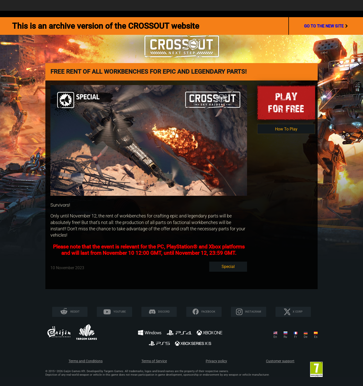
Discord (164, 311)
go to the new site (326, 26)
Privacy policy (216, 361)
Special (228, 266)
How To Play (286, 129)
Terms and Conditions (86, 361)
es (315, 337)
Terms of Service (154, 361)
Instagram (253, 311)
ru (285, 337)
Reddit (75, 311)
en (275, 337)
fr (295, 337)
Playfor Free (286, 103)
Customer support (280, 361)
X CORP (297, 311)
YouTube (119, 311)
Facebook (208, 311)
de (305, 337)
